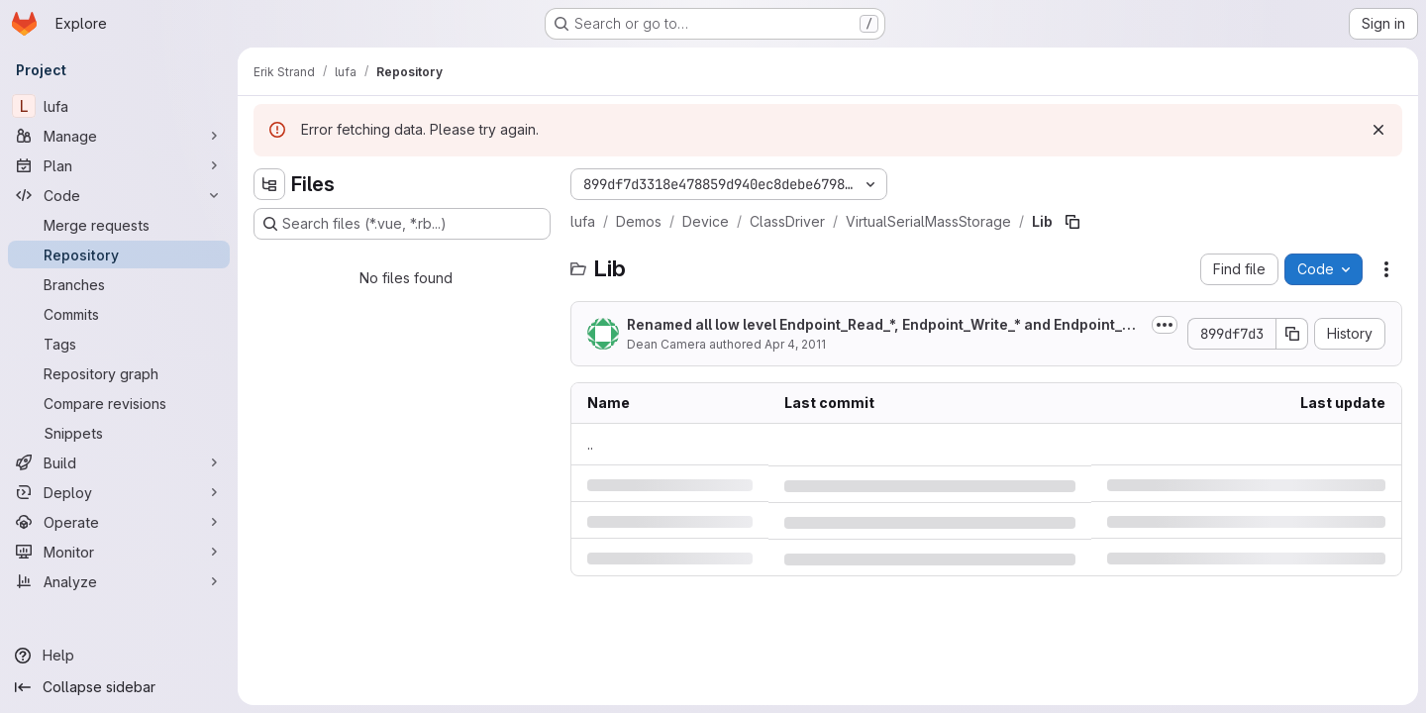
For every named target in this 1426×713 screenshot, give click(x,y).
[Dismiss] (1378, 130)
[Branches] (119, 284)
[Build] (119, 462)
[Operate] (119, 522)
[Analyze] (119, 581)
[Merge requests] (119, 225)
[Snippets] (119, 433)
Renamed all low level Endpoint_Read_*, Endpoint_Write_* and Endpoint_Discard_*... (885, 325)
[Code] (119, 195)
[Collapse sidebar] (119, 687)
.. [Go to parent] (590, 444)
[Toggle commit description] (1164, 325)
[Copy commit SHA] (1292, 334)
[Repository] (119, 254)
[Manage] (119, 136)
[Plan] (119, 165)
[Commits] (119, 314)
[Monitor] (119, 551)
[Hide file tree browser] (269, 184)
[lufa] (119, 106)
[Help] (119, 655)
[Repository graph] (119, 373)
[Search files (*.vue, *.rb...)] (402, 224)
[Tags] (119, 343)
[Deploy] (119, 492)
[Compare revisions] (119, 403)
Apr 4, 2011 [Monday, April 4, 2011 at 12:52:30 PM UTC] (795, 344)
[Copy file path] (1072, 222)
